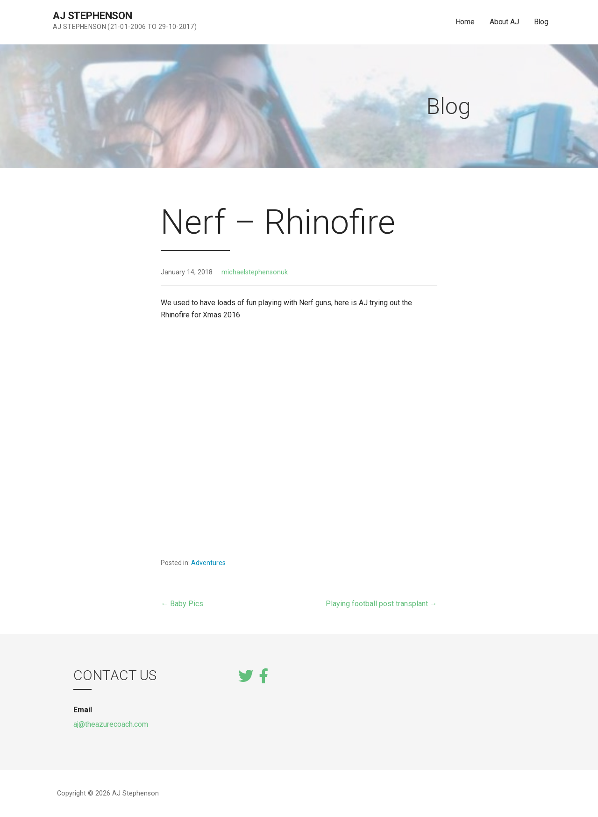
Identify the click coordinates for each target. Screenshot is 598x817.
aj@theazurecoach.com (110, 724)
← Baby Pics (182, 603)
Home (465, 21)
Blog (541, 21)
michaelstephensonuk (254, 272)
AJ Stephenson (92, 16)
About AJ (504, 21)
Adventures (208, 562)
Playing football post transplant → (381, 603)
